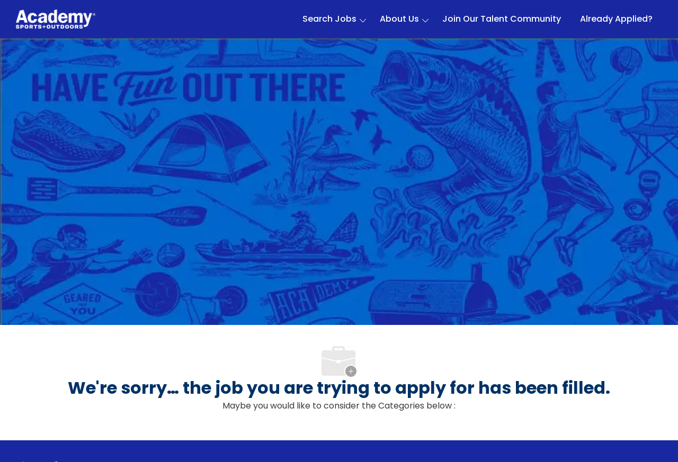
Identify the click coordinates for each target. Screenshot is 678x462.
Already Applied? (616, 19)
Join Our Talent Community (501, 19)
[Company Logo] (55, 19)
